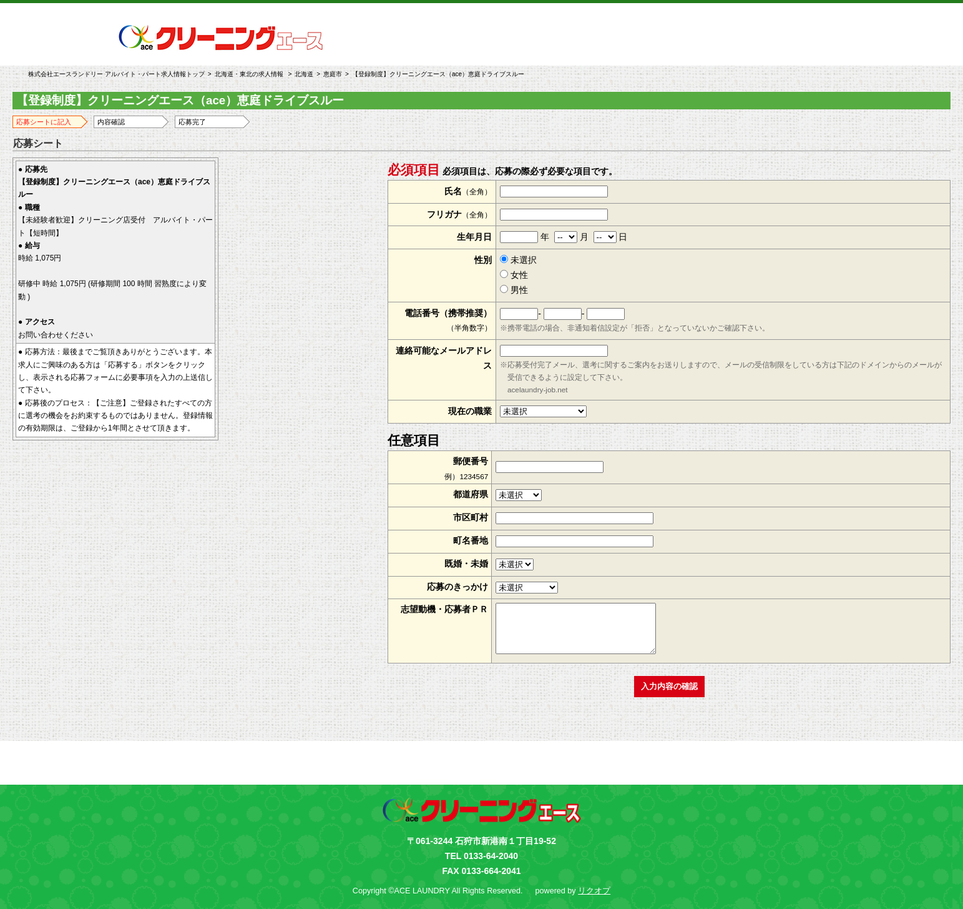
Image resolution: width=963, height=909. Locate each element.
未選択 (518, 260)
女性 (514, 275)
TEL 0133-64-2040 (481, 856)
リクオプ (594, 891)
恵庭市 (332, 74)
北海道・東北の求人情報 (249, 74)
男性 (514, 290)
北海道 (304, 74)
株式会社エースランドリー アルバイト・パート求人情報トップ (116, 74)
